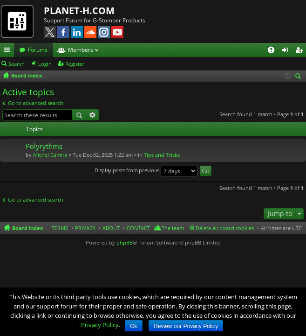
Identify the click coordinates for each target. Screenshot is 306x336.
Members (80, 50)
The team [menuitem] (173, 227)
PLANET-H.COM (79, 10)
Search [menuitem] (299, 76)
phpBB (124, 242)
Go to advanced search (35, 102)
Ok (133, 326)
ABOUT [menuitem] (111, 227)
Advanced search (92, 114)
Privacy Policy (100, 325)
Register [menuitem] (301, 51)
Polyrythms (44, 146)
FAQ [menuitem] (274, 51)
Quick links (9, 51)
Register (75, 63)
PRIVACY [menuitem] (85, 227)
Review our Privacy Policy (186, 326)
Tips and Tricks (162, 154)
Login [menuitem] (287, 51)
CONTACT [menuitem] (138, 227)
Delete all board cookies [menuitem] (225, 227)
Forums (38, 50)
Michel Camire (50, 154)
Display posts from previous (146, 171)
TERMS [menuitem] (60, 227)
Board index (27, 227)
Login (45, 63)
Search (16, 63)
